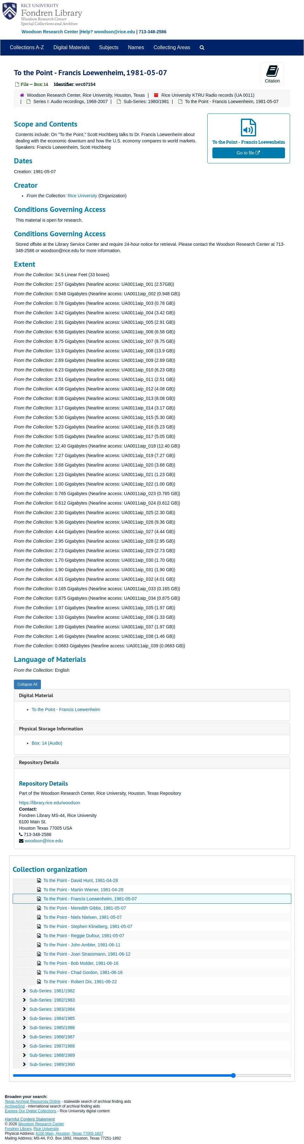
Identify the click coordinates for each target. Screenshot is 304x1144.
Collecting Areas (171, 47)
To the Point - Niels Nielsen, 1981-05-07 (82, 917)
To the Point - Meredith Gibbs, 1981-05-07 (84, 908)
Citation (272, 73)
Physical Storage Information (51, 728)
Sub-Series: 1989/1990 (52, 1064)
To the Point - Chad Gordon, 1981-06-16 (83, 972)
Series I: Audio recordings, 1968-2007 (70, 101)
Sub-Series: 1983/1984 (52, 1009)
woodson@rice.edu (44, 840)
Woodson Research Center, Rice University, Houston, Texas (86, 95)
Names (136, 47)
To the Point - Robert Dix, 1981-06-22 (80, 981)
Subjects (108, 47)
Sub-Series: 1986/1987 (52, 1036)
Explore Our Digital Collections (30, 1111)
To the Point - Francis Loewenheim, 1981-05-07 (90, 898)
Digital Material (36, 695)
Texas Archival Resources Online (32, 1101)
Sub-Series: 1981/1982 (52, 990)
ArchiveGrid (15, 1106)
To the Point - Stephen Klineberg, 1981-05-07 (88, 926)
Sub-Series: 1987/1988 (52, 1046)
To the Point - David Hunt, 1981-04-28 (80, 880)
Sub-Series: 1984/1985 (52, 1018)
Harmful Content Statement (30, 1119)
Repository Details (39, 762)
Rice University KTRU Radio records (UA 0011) (207, 95)
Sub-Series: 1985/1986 (52, 1027)
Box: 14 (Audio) (47, 743)
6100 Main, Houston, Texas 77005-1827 (69, 1133)
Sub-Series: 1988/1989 (52, 1055)
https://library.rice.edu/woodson (49, 802)
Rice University (82, 195)
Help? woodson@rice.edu (108, 31)
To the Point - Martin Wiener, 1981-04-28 (83, 889)
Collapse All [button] (27, 684)
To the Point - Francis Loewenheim (66, 709)
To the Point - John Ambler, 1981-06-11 (81, 944)
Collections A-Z (27, 47)
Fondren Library (18, 1129)
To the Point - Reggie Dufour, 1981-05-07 (83, 935)
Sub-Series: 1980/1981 (146, 101)
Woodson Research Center (50, 31)
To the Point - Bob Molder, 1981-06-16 (81, 963)
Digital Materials (72, 47)
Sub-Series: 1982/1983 (52, 1000)
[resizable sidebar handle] (152, 1075)
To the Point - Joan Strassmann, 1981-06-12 (87, 954)
